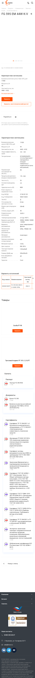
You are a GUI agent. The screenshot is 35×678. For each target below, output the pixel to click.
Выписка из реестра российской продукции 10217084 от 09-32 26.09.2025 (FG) (20, 418)
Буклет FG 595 (14, 411)
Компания (4, 594)
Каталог (4, 599)
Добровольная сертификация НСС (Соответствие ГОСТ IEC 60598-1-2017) (21, 557)
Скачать (4, 604)
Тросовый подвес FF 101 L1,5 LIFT (17, 373)
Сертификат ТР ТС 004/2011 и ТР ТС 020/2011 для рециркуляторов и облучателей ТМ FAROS (20, 533)
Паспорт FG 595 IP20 (16, 395)
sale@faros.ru (8, 645)
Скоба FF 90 (17, 338)
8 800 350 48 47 (9, 635)
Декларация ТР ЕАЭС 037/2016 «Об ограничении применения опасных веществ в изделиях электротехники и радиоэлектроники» (20, 454)
